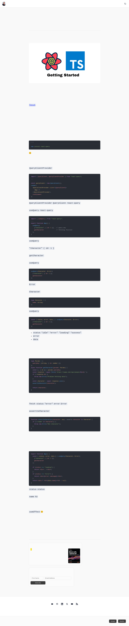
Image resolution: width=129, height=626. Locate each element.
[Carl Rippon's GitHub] (57, 608)
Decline (122, 621)
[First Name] (37, 582)
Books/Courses (66, 3)
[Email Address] (57, 582)
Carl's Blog (8, 4)
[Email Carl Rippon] (52, 608)
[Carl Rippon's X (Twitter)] (67, 608)
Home (64, 3)
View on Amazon (49, 559)
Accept (113, 621)
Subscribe (38, 586)
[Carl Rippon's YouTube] (72, 608)
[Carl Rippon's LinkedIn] (62, 608)
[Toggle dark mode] (125, 3)
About (68, 3)
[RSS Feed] (77, 608)
